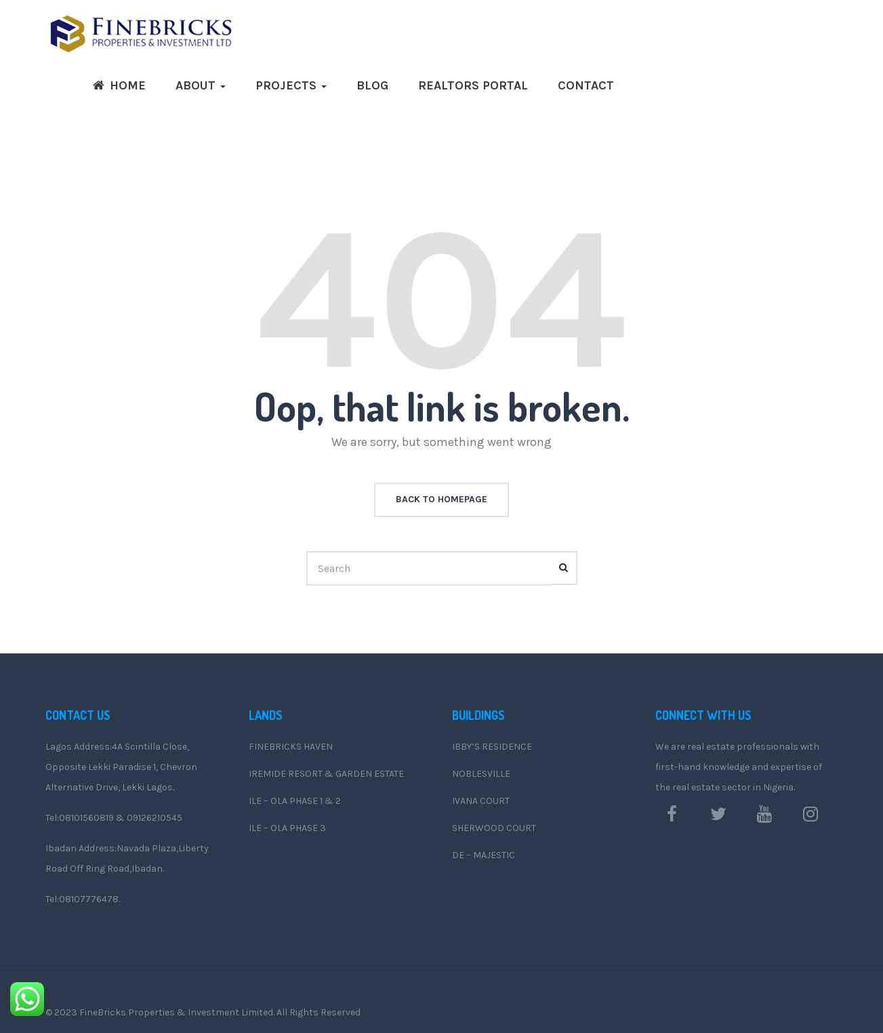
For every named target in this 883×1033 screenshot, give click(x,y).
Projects (291, 85)
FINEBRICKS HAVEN (291, 746)
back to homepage (441, 499)
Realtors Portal (473, 85)
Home (119, 85)
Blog (372, 85)
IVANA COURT (481, 801)
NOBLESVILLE (481, 773)
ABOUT (201, 85)
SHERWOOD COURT (494, 828)
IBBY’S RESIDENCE (492, 746)
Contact (586, 85)
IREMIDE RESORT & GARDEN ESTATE (326, 773)
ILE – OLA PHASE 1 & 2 (295, 801)
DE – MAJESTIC (483, 855)
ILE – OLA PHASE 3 (287, 828)
